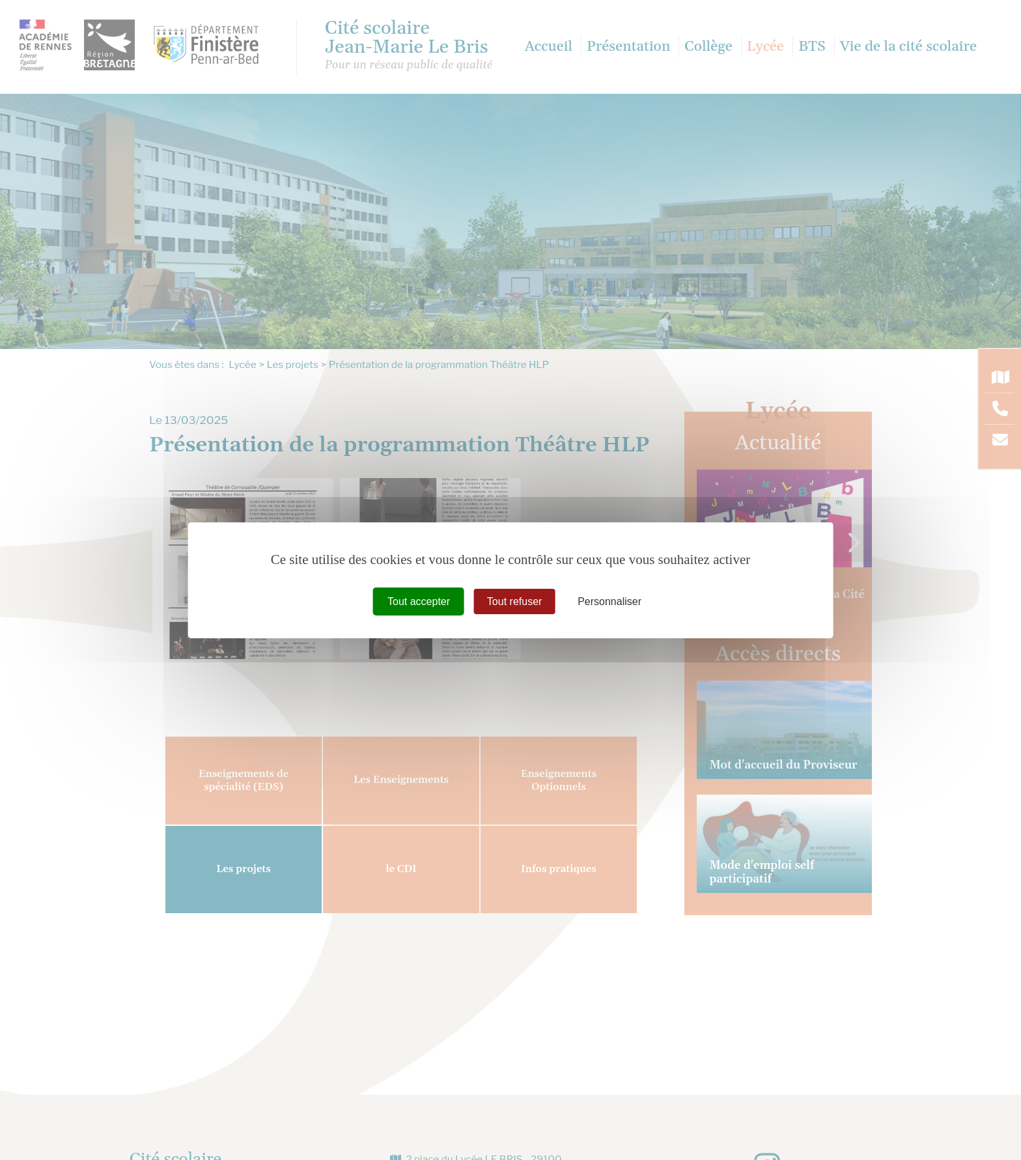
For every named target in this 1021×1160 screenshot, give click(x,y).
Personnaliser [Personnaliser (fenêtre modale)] (609, 600)
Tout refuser (514, 600)
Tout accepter (418, 600)
